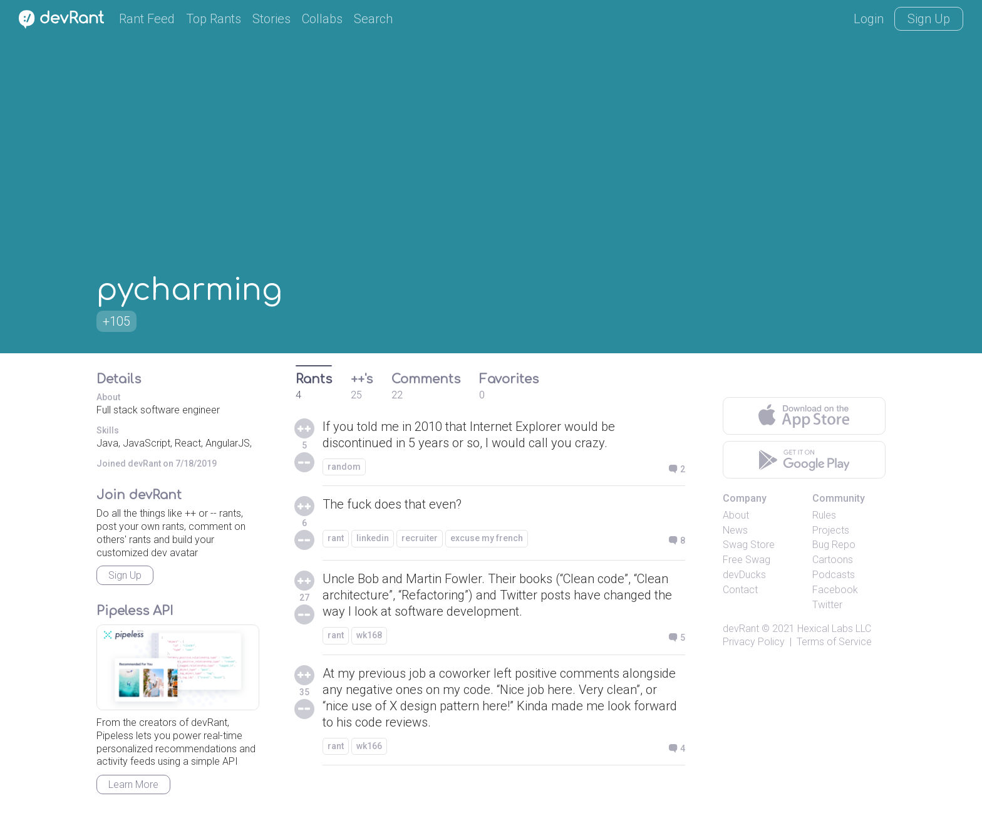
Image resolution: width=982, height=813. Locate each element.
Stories (271, 18)
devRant (741, 628)
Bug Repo (833, 545)
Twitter (827, 605)
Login (869, 18)
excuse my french (486, 538)
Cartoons (832, 560)
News (735, 530)
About (736, 515)
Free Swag (746, 560)
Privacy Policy (754, 642)
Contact (740, 590)
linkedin (372, 538)
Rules (824, 515)
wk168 (369, 635)
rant (336, 538)
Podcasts (833, 575)
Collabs (322, 18)
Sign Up (928, 18)
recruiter (419, 538)
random (344, 467)
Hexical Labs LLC (834, 628)
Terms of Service (834, 642)
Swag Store (749, 545)
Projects (830, 530)
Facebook (835, 590)
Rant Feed (147, 18)
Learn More (133, 784)
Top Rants (213, 18)
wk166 (369, 746)
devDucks (744, 575)
